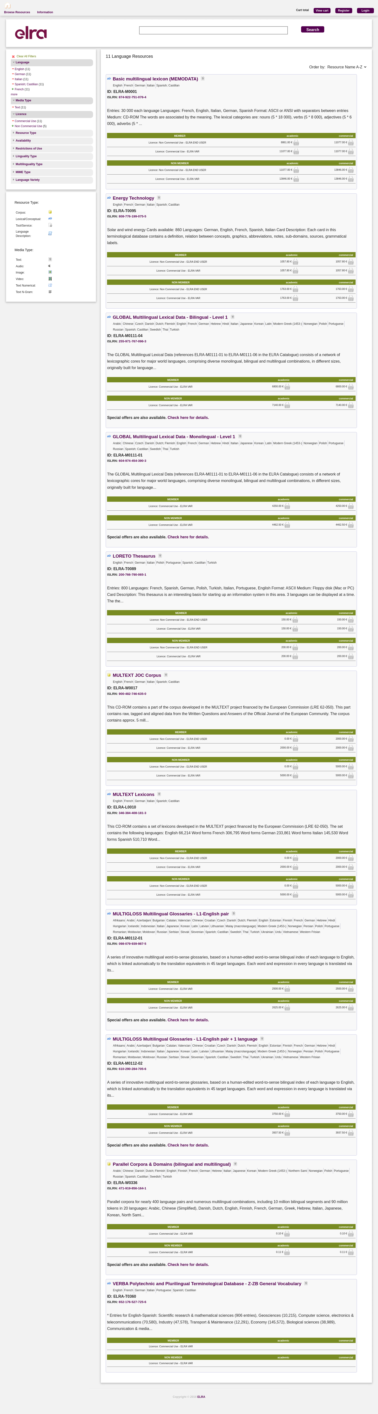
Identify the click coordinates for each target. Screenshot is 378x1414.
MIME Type (23, 172)
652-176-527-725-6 (132, 1302)
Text (17, 107)
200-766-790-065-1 (132, 574)
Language (22, 62)
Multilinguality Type (29, 164)
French (19, 89)
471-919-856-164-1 (132, 1188)
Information (45, 12)
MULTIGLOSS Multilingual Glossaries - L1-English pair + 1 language (185, 1039)
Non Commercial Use (28, 126)
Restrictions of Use (29, 148)
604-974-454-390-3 (132, 461)
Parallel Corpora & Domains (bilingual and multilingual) (172, 1164)
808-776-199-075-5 (132, 216)
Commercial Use (25, 121)
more (14, 94)
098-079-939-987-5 (132, 943)
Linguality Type (26, 156)
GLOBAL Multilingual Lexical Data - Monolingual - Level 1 (174, 436)
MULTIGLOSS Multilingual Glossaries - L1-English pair (171, 913)
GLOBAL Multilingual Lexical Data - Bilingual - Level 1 (171, 317)
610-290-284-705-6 (132, 1069)
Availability (23, 140)
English (19, 69)
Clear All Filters (26, 56)
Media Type (23, 100)
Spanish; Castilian (26, 84)
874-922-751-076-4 (132, 97)
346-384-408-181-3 (132, 813)
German (20, 74)
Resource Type (26, 133)
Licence (21, 114)
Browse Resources (17, 12)
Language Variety (28, 180)
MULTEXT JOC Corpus (137, 675)
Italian (18, 79)
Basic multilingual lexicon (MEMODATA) (155, 78)
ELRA (201, 1397)
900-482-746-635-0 (132, 694)
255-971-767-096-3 (132, 341)
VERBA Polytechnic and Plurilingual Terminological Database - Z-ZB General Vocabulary (207, 1283)
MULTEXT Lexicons (134, 794)
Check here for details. (188, 418)
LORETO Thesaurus (134, 556)
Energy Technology (133, 198)
